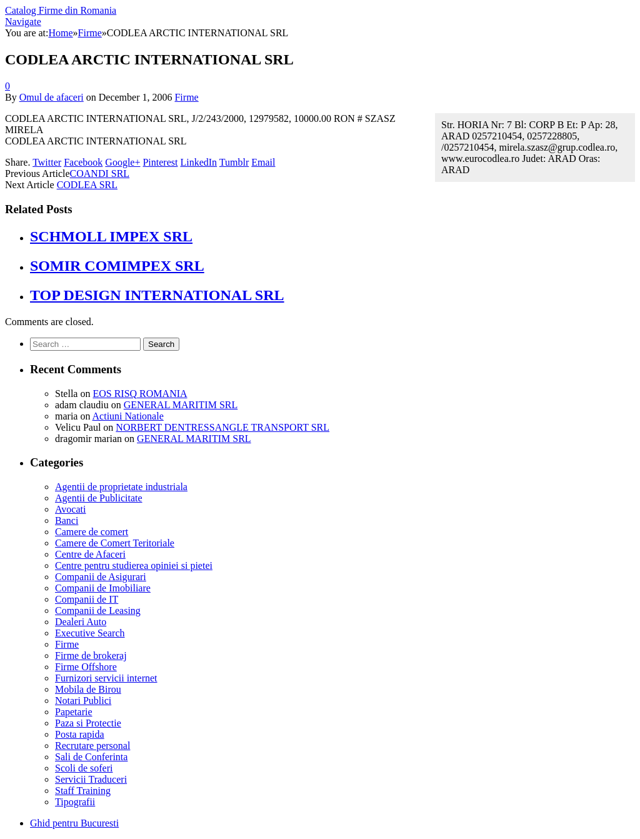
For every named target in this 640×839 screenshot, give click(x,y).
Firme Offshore (86, 666)
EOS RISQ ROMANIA (139, 393)
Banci (66, 520)
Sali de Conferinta (91, 756)
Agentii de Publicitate (98, 498)
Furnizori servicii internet (106, 678)
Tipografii (75, 801)
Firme (186, 97)
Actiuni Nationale (128, 416)
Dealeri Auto (80, 621)
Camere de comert (91, 531)
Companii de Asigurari (100, 576)
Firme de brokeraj (91, 655)
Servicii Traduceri (91, 779)
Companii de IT (86, 599)
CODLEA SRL (87, 184)
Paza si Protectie (88, 723)
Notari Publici (83, 700)
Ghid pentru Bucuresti (74, 823)
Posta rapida (79, 734)
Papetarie (73, 711)
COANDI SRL (100, 173)
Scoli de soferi (83, 768)
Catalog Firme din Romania (60, 10)
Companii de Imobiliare (103, 588)
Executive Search (90, 633)
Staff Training (83, 790)
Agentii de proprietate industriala (121, 486)
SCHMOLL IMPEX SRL (111, 236)
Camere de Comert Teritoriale (114, 543)
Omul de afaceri (51, 97)
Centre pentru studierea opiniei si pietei (133, 565)
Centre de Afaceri (90, 554)
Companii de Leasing (98, 610)
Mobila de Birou (88, 689)
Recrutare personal (92, 745)
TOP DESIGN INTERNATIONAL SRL (157, 295)
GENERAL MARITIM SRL (181, 404)
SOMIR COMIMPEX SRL (117, 266)
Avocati (70, 509)
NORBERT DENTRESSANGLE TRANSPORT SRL (222, 427)
